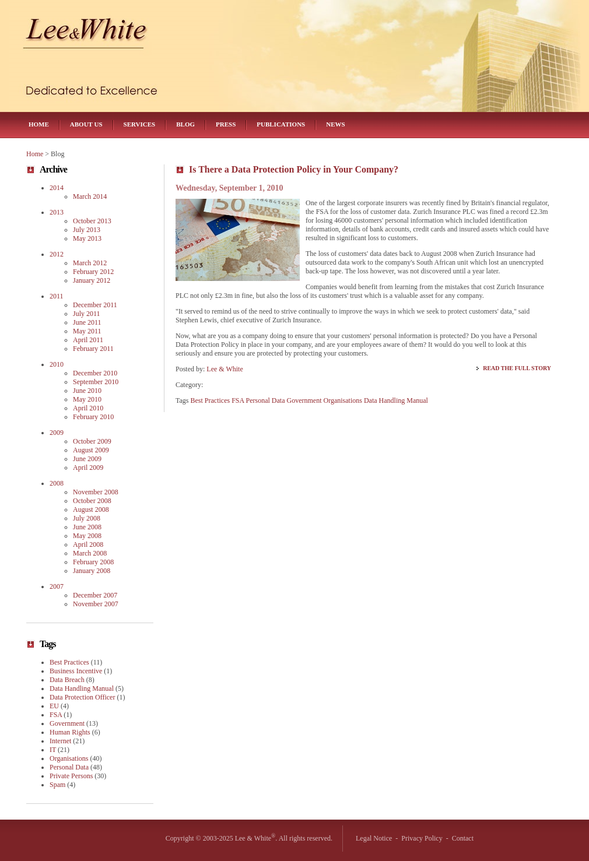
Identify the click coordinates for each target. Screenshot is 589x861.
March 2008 (90, 553)
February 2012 (93, 272)
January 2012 (91, 280)
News (335, 124)
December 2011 (95, 305)
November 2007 (95, 604)
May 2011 (87, 331)
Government (304, 400)
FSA (238, 400)
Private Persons (71, 776)
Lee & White (224, 369)
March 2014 (90, 196)
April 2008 (88, 544)
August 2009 (91, 450)
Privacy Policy (421, 838)
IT (53, 750)
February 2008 (93, 562)
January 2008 (91, 571)
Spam (57, 785)
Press (226, 124)
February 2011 (93, 349)
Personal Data (265, 400)
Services (140, 124)
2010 (57, 364)
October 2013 (92, 221)
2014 (57, 188)
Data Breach (67, 680)
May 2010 (87, 399)
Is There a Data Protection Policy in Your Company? (293, 169)
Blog (185, 124)
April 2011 (88, 340)
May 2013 (87, 238)
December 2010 (95, 373)
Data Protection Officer (82, 697)
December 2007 (95, 595)
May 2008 (87, 536)
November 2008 (95, 492)
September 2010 (95, 382)
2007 (57, 586)
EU (54, 706)
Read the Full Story (517, 368)
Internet (60, 741)
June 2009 (87, 459)
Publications (281, 124)
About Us (86, 124)
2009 (57, 432)
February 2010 (93, 417)
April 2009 (88, 467)
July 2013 (86, 230)
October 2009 (92, 441)
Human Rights (70, 732)
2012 (57, 254)
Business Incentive (76, 671)
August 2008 (91, 509)
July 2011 (86, 314)
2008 (57, 483)
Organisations (342, 400)
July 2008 (86, 518)
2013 (57, 212)
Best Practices (210, 400)
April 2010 (88, 408)
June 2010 (87, 390)
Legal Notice (374, 838)
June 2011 (87, 322)
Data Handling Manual (396, 400)
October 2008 (92, 501)
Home (39, 124)
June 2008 (87, 527)
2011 (57, 296)
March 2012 (90, 263)
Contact (463, 838)
